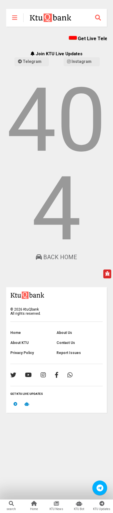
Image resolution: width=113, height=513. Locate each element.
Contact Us (65, 343)
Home (15, 333)
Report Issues (68, 353)
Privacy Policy (22, 353)
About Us (64, 333)
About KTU (19, 343)
